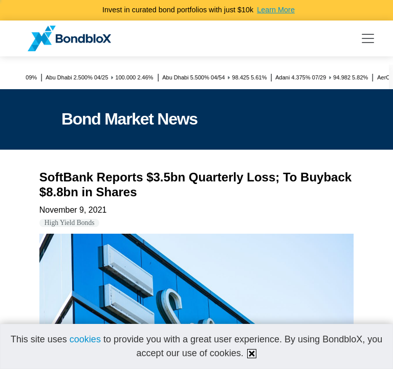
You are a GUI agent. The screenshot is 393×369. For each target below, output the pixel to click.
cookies (85, 339)
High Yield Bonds (70, 223)
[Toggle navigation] (368, 38)
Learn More (276, 10)
